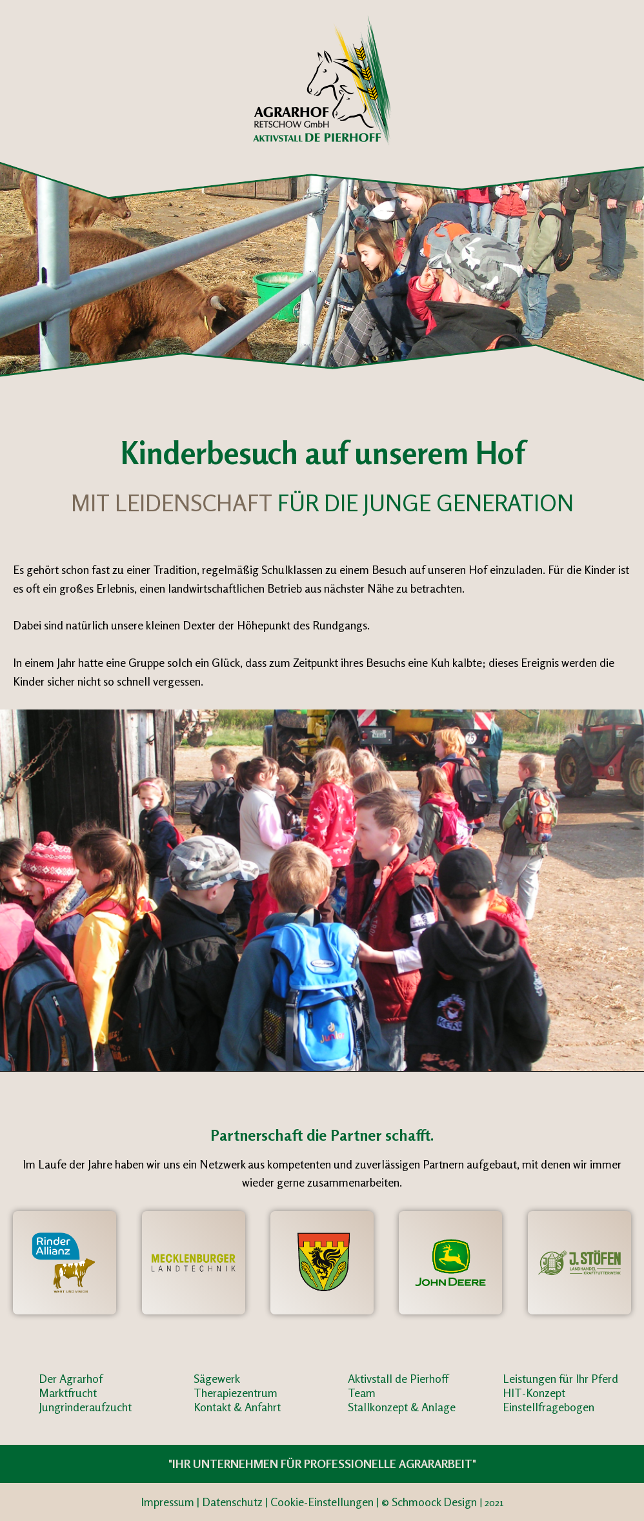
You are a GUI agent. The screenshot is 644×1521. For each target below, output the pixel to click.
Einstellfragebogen (548, 1407)
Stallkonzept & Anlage (402, 1407)
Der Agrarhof (71, 1378)
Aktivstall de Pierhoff (398, 1378)
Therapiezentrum (235, 1392)
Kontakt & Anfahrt (237, 1407)
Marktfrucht (68, 1392)
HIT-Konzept (534, 1392)
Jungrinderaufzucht (85, 1407)
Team (362, 1392)
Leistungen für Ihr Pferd (560, 1378)
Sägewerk (217, 1378)
